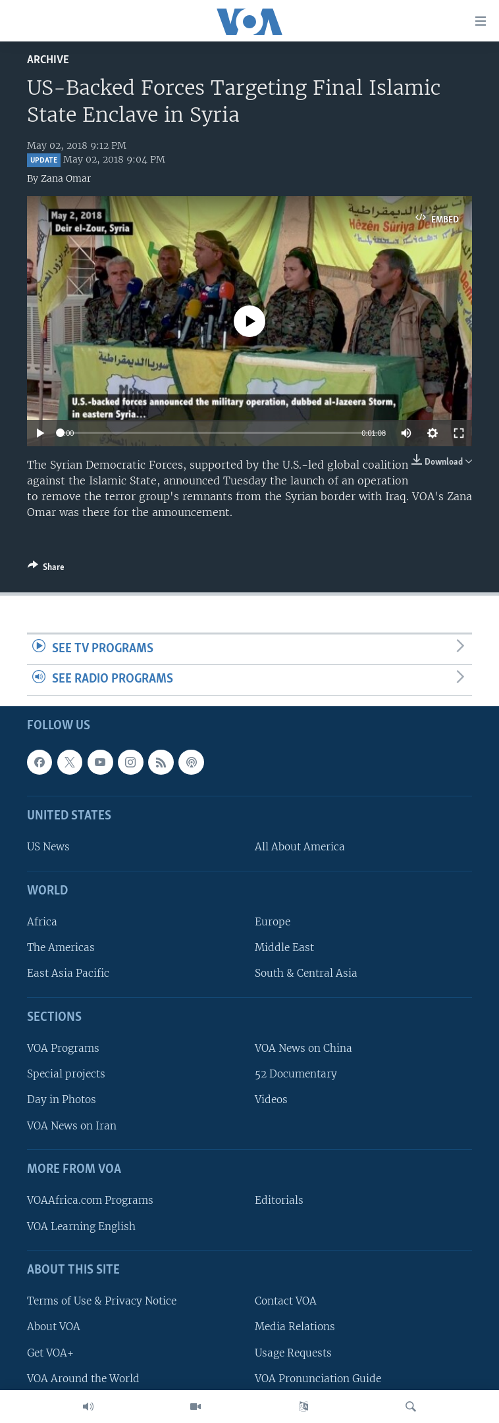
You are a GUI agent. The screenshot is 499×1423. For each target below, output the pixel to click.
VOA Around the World (83, 1378)
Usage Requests (293, 1353)
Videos (271, 1100)
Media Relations (295, 1326)
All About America (300, 847)
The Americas (61, 947)
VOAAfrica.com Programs (90, 1200)
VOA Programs (63, 1048)
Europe (272, 922)
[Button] (46, 569)
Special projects (66, 1074)
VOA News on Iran (72, 1126)
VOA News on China (303, 1048)
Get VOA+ (50, 1353)
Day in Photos (61, 1100)
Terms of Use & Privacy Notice (101, 1301)
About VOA (53, 1326)
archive (48, 60)
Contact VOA (286, 1301)
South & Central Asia (306, 973)
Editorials (279, 1200)
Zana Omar (66, 178)
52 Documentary (296, 1074)
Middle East (284, 947)
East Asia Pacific (68, 973)
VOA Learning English (81, 1226)
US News (48, 847)
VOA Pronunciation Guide (318, 1378)
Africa (42, 922)
